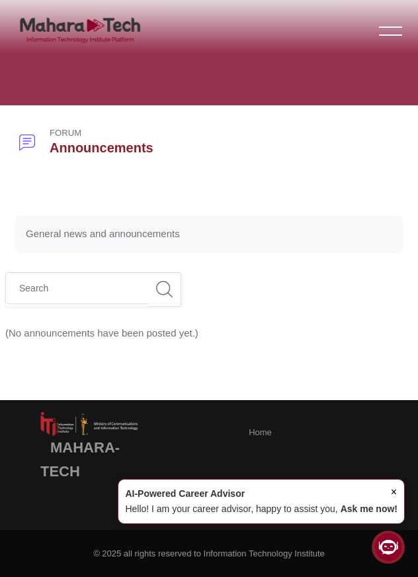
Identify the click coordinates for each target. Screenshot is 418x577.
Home (260, 432)
